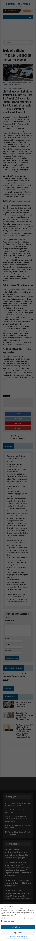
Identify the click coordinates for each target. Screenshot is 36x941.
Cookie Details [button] (9, 938)
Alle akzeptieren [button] (18, 927)
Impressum (27, 938)
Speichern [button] (18, 932)
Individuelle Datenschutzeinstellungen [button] (18, 936)
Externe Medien (7, 921)
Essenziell (5, 918)
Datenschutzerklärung (19, 938)
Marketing (28, 918)
